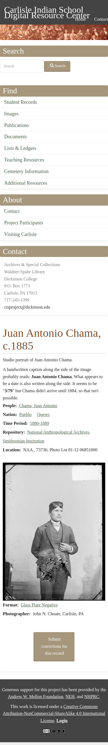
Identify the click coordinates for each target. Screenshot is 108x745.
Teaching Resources (24, 160)
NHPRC (91, 696)
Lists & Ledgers (20, 148)
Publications (16, 125)
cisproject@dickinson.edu (27, 307)
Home (80, 19)
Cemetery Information (26, 171)
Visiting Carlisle (20, 234)
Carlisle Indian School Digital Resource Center (47, 11)
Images (11, 113)
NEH (69, 696)
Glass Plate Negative (39, 605)
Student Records (20, 102)
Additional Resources (25, 183)
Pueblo (25, 414)
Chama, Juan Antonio (38, 405)
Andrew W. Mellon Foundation (35, 696)
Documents (15, 136)
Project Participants (23, 223)
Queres (43, 414)
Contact (12, 211)
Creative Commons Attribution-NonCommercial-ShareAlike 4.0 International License (54, 713)
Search (57, 65)
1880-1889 (39, 423)
